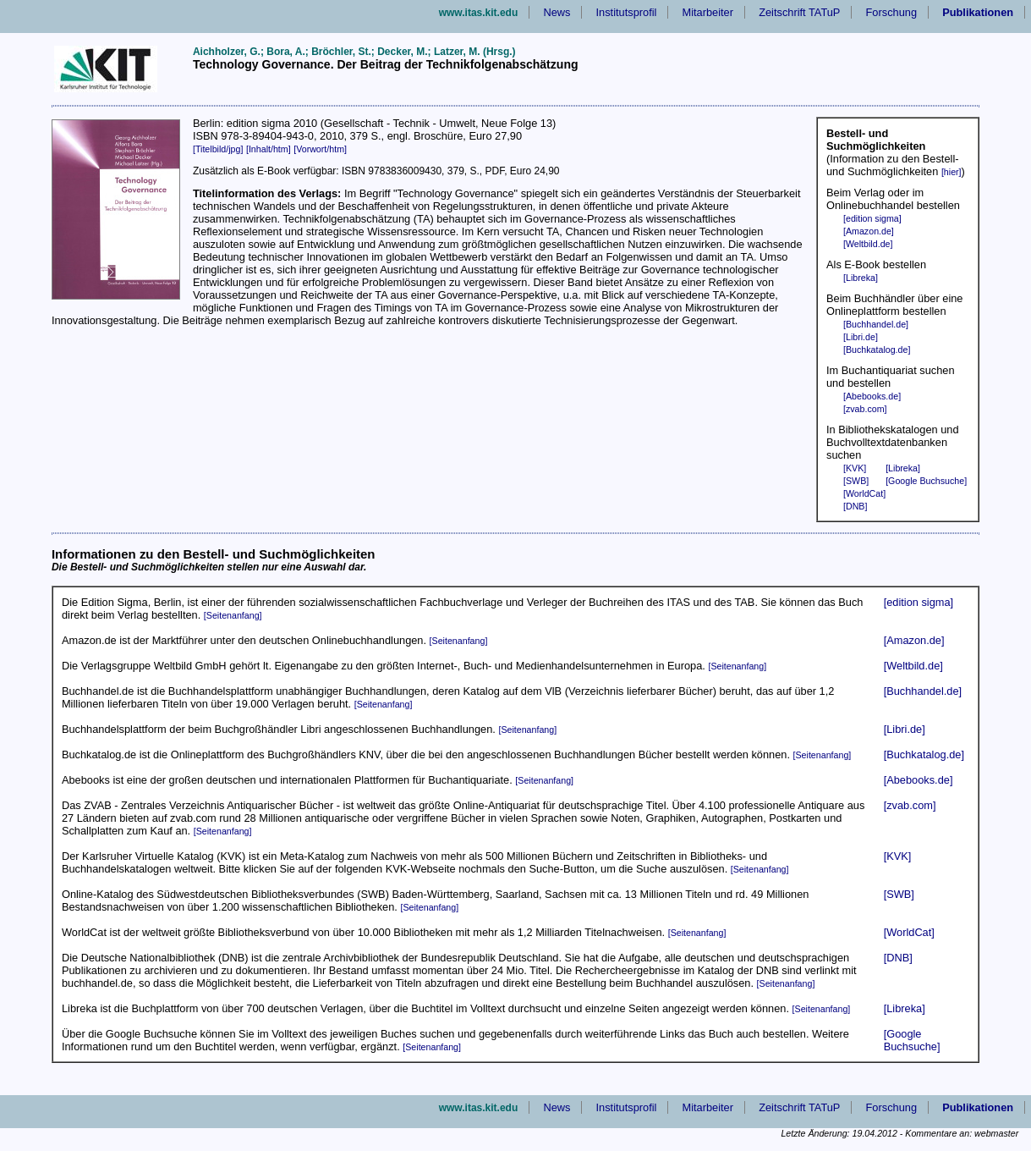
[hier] (951, 172)
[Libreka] (860, 278)
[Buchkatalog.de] (876, 349)
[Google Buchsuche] (926, 481)
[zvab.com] (865, 409)
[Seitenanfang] (233, 615)
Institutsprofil (626, 12)
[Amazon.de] (868, 231)
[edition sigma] (872, 218)
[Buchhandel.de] (875, 324)
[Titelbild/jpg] (218, 149)
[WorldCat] (864, 493)
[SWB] (856, 481)
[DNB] (855, 506)
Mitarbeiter (708, 12)
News (556, 12)
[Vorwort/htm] (320, 149)
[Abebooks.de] (872, 396)
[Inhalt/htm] (268, 149)
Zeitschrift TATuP (799, 12)
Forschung (891, 12)
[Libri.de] (860, 337)
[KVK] (854, 468)
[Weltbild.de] (867, 244)
